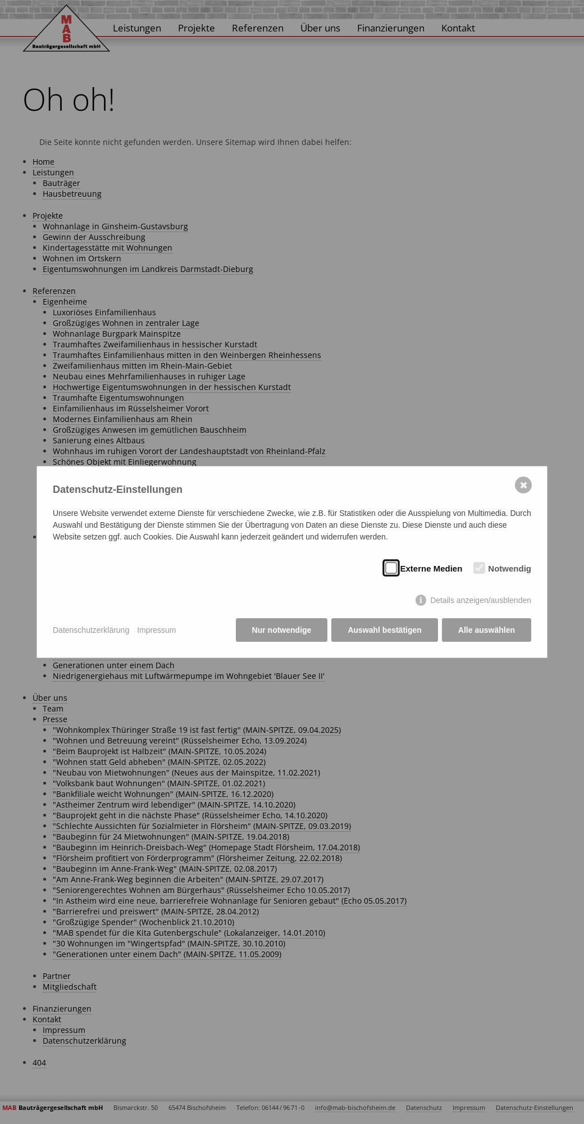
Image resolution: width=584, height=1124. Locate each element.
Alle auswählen (486, 630)
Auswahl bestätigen (384, 630)
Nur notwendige (282, 630)
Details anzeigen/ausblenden (480, 600)
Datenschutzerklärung (91, 630)
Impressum (156, 630)
